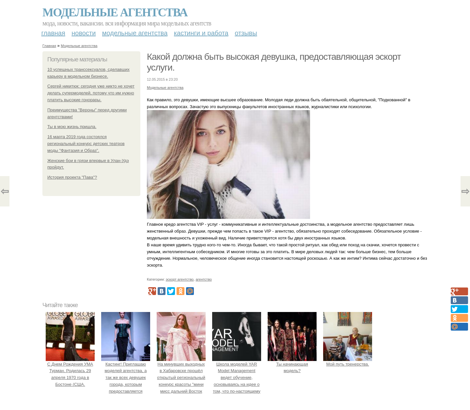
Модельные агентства (114, 12)
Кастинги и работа (201, 33)
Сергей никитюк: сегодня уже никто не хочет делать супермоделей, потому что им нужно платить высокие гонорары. (90, 93)
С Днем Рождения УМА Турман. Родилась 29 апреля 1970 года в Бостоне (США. (70, 371)
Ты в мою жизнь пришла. (71, 126)
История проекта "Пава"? (72, 177)
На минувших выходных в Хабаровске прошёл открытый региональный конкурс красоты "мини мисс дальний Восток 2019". (181, 378)
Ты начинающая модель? (292, 364)
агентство (204, 279)
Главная (53, 33)
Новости (83, 33)
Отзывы (246, 33)
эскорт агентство (180, 279)
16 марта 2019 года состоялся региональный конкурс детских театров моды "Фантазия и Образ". (86, 143)
